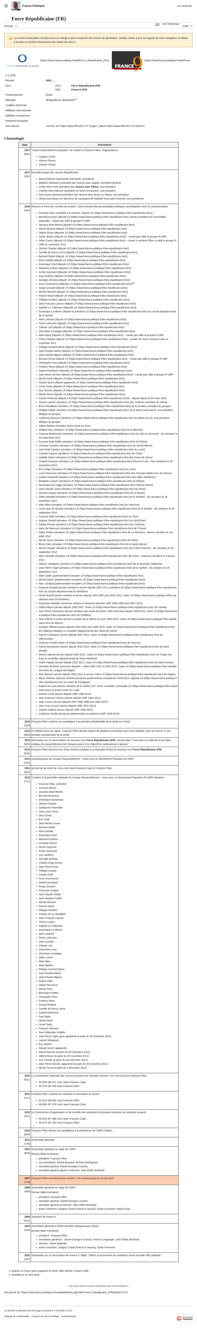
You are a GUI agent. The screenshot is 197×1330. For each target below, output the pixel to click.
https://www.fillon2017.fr (120, 126)
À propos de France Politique (45, 1316)
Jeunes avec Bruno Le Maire (95, 194)
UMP (108, 603)
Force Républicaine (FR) (100, 740)
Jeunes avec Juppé (87, 182)
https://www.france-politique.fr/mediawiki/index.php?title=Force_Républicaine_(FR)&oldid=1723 (74, 1292)
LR (92, 212)
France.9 (51, 1216)
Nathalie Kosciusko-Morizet (109, 198)
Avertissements (68, 1316)
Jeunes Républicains (66, 172)
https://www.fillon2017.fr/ (74, 126)
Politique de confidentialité (16, 1316)
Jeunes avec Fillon (86, 186)
